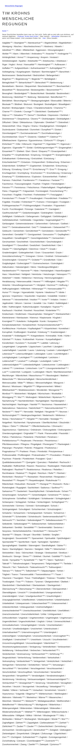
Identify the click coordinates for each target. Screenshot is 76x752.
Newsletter (56, 36)
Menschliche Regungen (14, 6)
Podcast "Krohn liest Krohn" (28, 36)
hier (44, 38)
